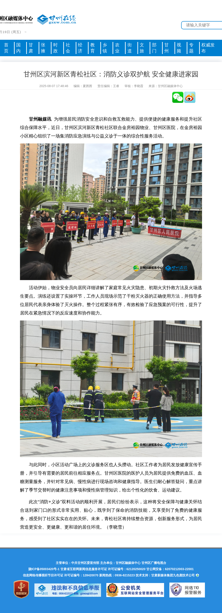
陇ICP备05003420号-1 (43, 569)
